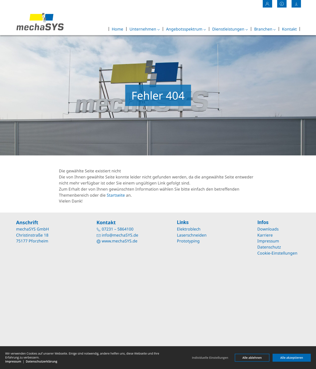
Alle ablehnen (252, 358)
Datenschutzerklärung (41, 361)
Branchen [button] (265, 29)
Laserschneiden (192, 235)
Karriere (265, 235)
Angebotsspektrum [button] (186, 29)
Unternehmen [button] (144, 29)
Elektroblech (189, 229)
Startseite (116, 195)
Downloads (268, 229)
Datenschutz (269, 247)
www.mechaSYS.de (119, 241)
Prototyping (188, 241)
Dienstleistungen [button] (230, 29)
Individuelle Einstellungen (210, 358)
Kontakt (289, 29)
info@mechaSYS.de (120, 235)
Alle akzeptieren (291, 358)
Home (117, 29)
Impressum (268, 241)
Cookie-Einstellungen (277, 253)
